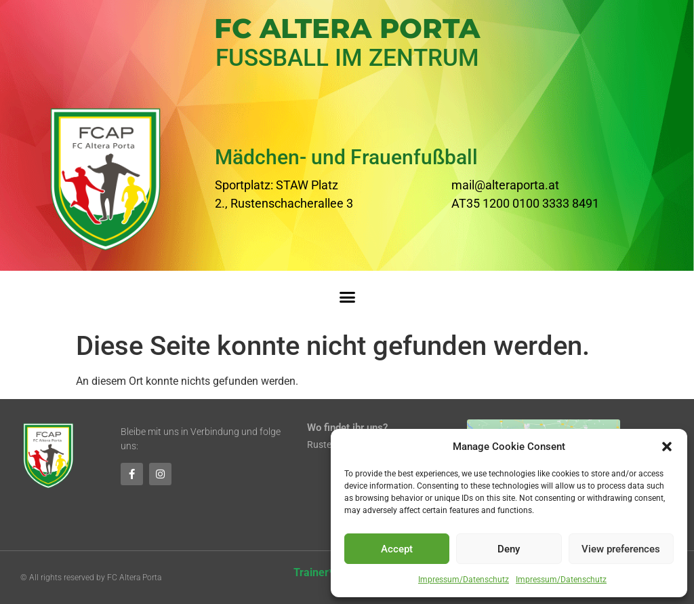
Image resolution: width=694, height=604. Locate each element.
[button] (667, 446)
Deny (508, 549)
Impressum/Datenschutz (463, 579)
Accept (397, 549)
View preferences (620, 549)
